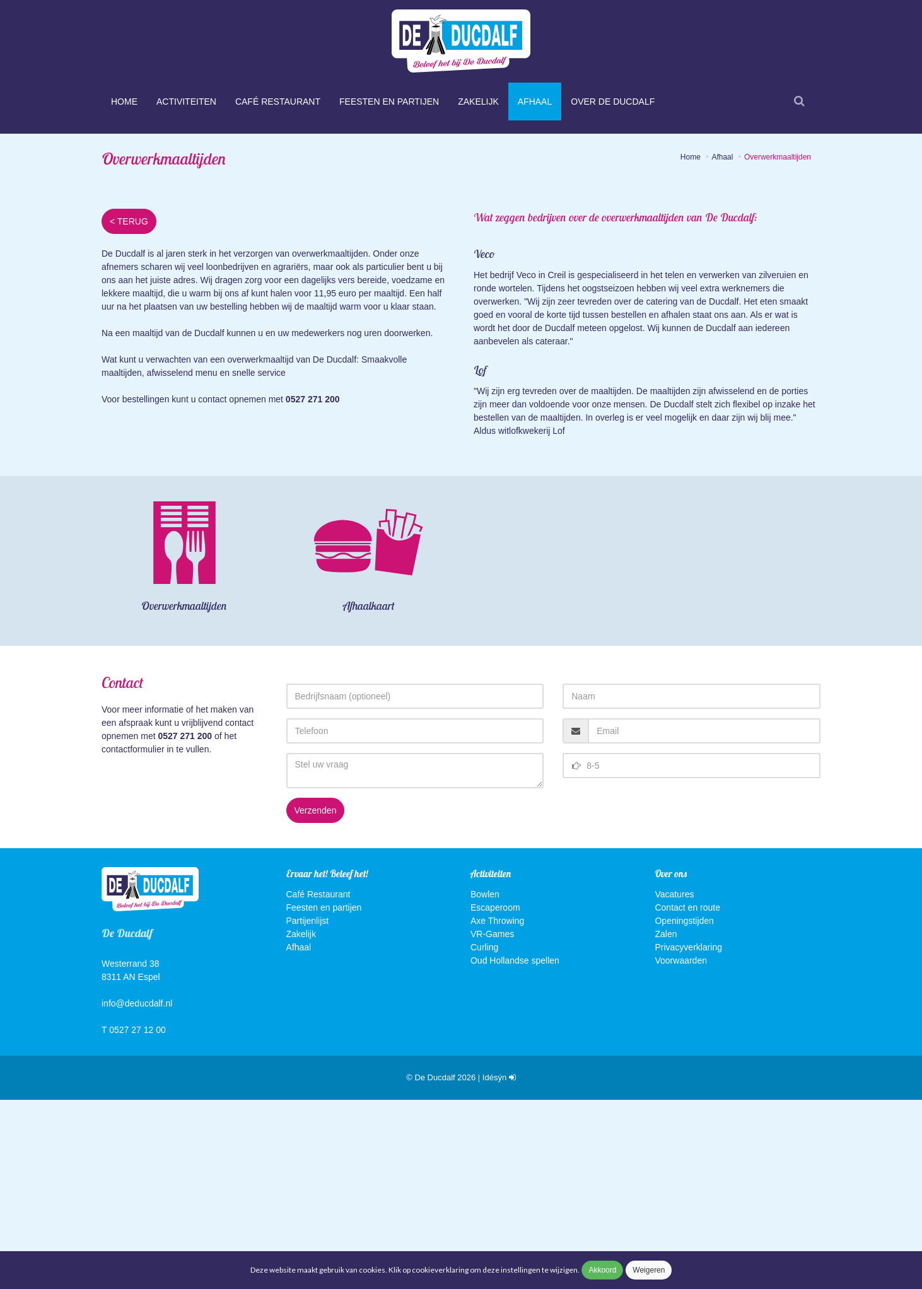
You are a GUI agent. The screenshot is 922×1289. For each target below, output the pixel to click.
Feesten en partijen (389, 101)
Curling (484, 1136)
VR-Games (492, 1123)
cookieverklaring (441, 1269)
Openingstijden (684, 1110)
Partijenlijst (307, 1110)
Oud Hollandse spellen (514, 1150)
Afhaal (535, 101)
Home (124, 101)
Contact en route (687, 1097)
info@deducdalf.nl (137, 1193)
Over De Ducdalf (613, 101)
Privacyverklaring (688, 1136)
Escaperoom (495, 1097)
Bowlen (484, 1083)
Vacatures (674, 1083)
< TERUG (129, 411)
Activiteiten (186, 101)
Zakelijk (478, 101)
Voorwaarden (681, 1150)
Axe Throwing (497, 1110)
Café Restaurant (277, 101)
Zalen (666, 1123)
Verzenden (316, 1000)
